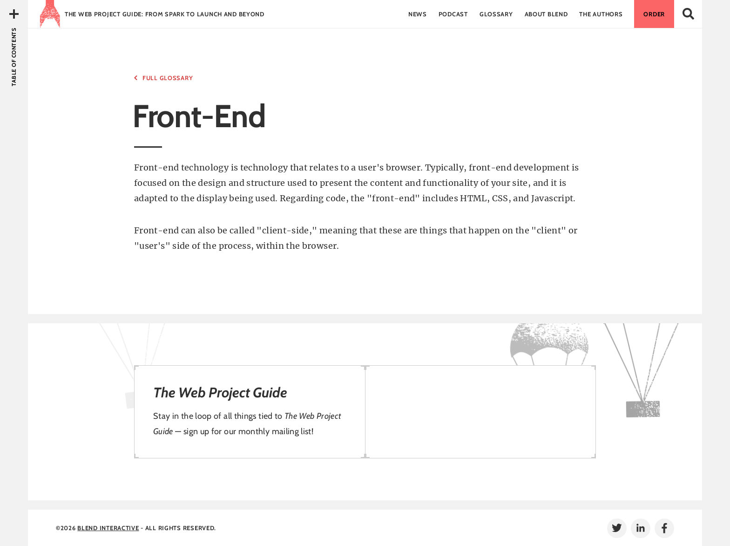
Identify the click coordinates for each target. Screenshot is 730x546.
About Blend (546, 14)
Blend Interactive (108, 528)
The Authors (600, 14)
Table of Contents (13, 57)
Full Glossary (167, 78)
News (417, 14)
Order (654, 14)
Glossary (496, 14)
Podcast (453, 14)
